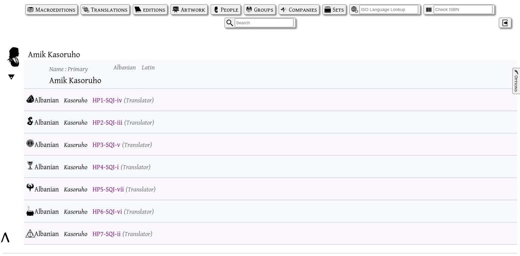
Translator (139, 100)
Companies (303, 9)
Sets (338, 9)
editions (154, 9)
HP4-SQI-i (106, 167)
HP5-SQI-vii (108, 189)
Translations (109, 9)
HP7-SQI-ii (107, 233)
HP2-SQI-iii (107, 122)
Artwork (193, 9)
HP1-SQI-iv (107, 100)
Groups (263, 9)
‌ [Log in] (505, 23)
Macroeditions (55, 9)
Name (68, 68)
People (229, 9)
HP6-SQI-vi (107, 211)
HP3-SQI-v (106, 144)
